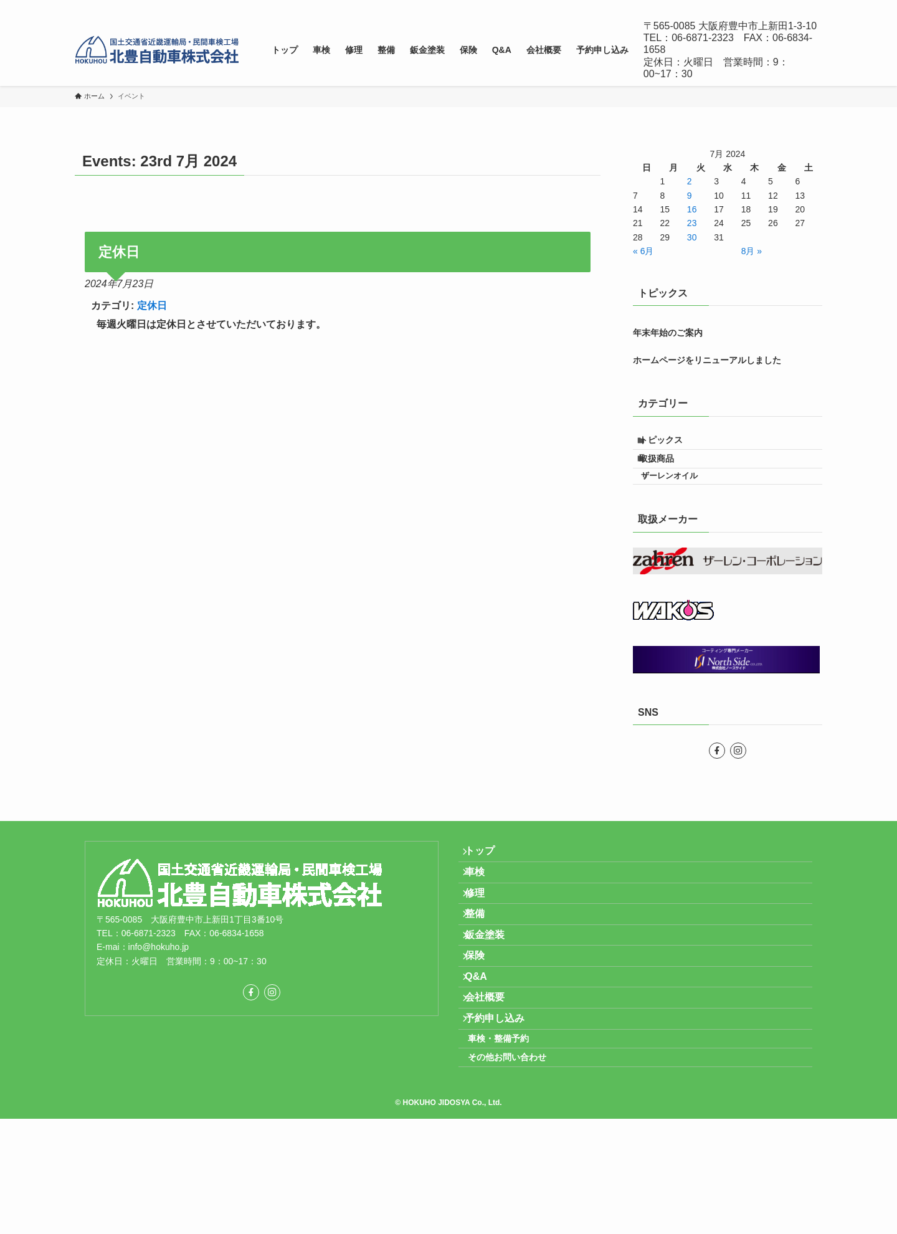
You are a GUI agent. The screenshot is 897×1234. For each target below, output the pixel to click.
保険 (483, 1024)
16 (692, 209)
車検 (483, 906)
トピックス (670, 444)
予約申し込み (503, 1113)
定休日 (152, 305)
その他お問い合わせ (520, 1168)
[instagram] (798, 7)
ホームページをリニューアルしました (707, 360)
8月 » (751, 251)
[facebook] (782, 7)
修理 (483, 936)
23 (692, 223)
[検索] (814, 7)
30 (692, 237)
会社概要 (493, 1083)
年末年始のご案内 (668, 333)
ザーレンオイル (681, 494)
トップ (488, 876)
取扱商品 (665, 470)
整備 (483, 965)
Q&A (484, 1054)
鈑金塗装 (493, 995)
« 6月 (643, 251)
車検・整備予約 (511, 1142)
